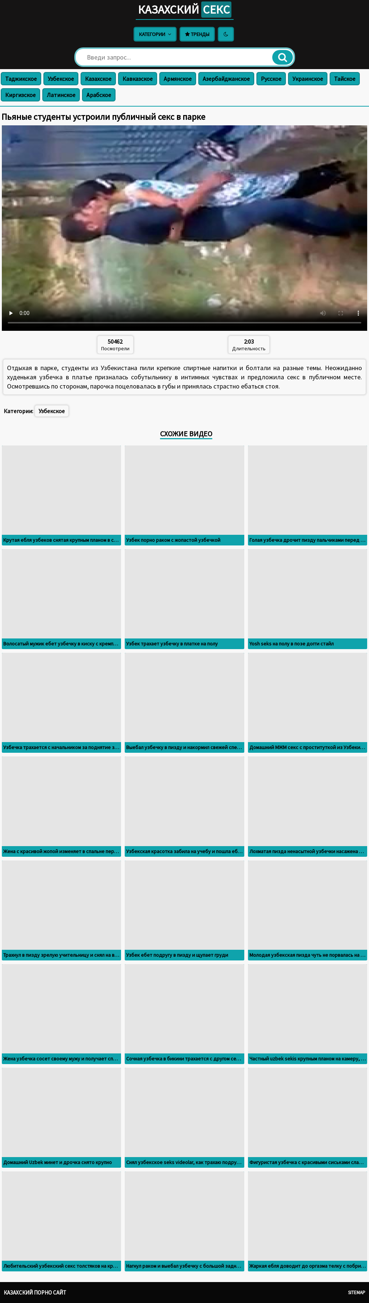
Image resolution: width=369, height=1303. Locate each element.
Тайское (344, 78)
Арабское (98, 95)
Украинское (307, 78)
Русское (271, 78)
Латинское (61, 95)
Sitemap (356, 1292)
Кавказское (138, 78)
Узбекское (61, 78)
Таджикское (21, 78)
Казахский (184, 9)
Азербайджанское (226, 78)
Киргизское (20, 95)
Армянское (178, 78)
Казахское (98, 78)
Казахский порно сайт (35, 1292)
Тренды (197, 34)
